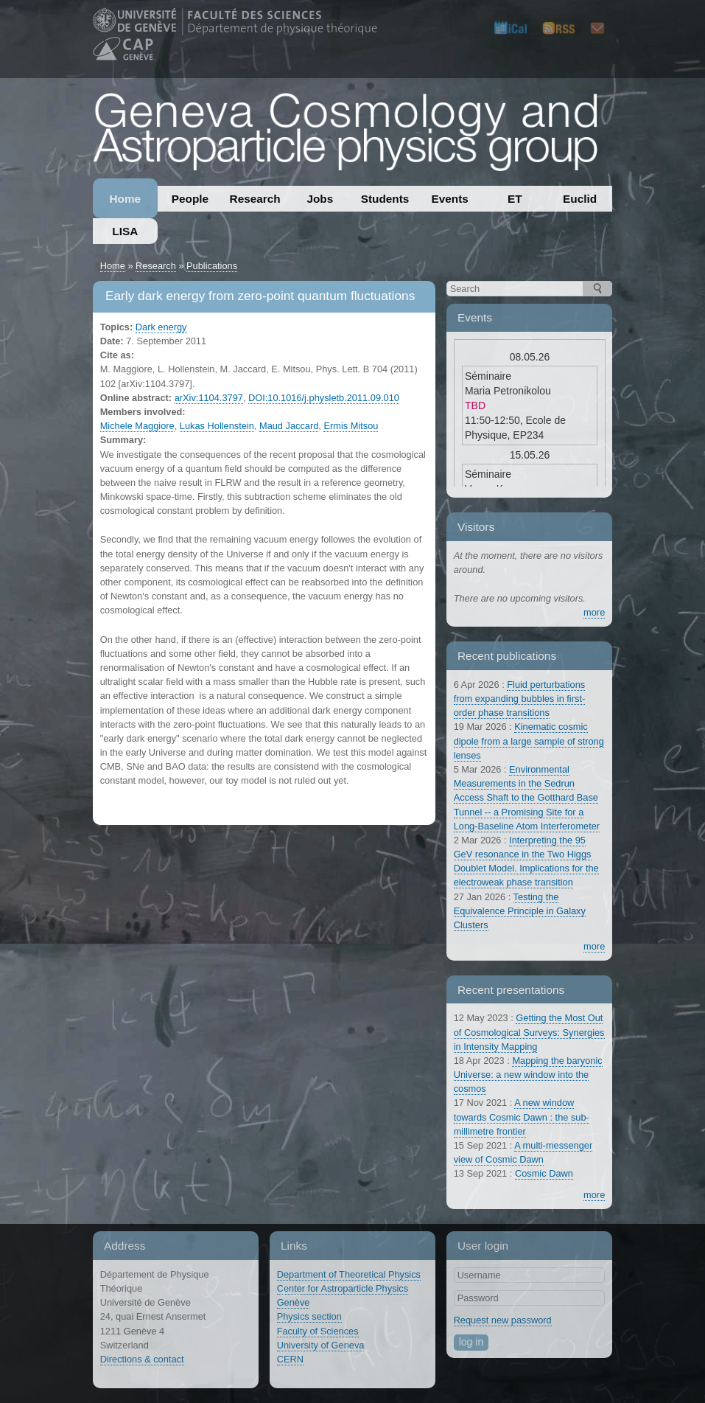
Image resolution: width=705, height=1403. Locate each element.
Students (385, 198)
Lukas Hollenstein (217, 425)
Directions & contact (142, 1359)
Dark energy (161, 327)
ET (515, 198)
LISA (125, 231)
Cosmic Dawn (544, 1173)
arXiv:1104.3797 (209, 397)
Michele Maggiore (137, 425)
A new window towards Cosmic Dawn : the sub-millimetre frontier (521, 1116)
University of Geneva (321, 1345)
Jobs (319, 198)
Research (255, 198)
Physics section (309, 1316)
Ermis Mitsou (350, 425)
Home (125, 198)
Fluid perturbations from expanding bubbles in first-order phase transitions (520, 698)
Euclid (580, 198)
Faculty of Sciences (318, 1331)
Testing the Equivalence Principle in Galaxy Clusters (520, 910)
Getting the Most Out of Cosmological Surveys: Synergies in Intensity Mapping (529, 1031)
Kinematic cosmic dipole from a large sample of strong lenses (529, 740)
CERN (290, 1359)
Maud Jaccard (288, 425)
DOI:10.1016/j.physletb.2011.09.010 (323, 397)
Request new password (503, 1320)
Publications (211, 265)
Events (450, 198)
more (594, 612)
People (190, 198)
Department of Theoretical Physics (349, 1274)
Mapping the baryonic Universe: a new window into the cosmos (528, 1074)
